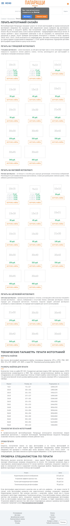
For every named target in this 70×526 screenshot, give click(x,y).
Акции (52, 519)
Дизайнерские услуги (17, 517)
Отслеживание (17, 513)
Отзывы (17, 523)
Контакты (52, 517)
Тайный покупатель (52, 523)
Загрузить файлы (12, 79)
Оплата (52, 513)
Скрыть (66, 11)
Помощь (63, 522)
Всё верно (27, 16)
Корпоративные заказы (17, 519)
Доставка (17, 515)
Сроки (52, 515)
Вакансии (17, 521)
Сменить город (41, 16)
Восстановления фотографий (32, 503)
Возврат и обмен (52, 521)
